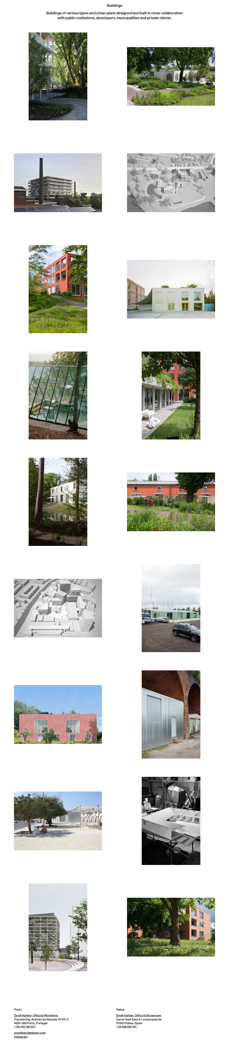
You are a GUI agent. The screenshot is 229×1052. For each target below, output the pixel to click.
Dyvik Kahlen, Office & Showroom (138, 1015)
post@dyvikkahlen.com (30, 1033)
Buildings (114, 5)
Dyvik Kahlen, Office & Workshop (36, 1015)
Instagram (21, 1037)
